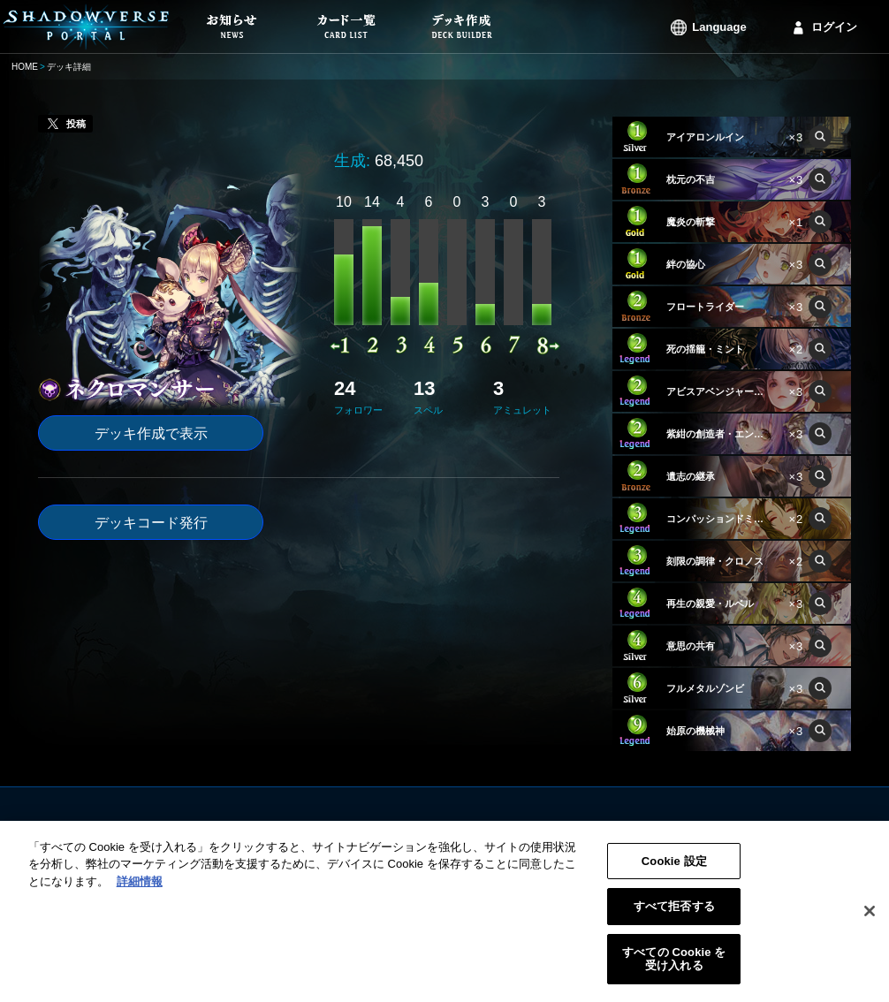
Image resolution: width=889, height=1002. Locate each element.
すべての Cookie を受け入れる (674, 969)
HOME (24, 67)
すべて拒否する (674, 916)
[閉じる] (869, 921)
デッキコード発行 (151, 522)
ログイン (834, 27)
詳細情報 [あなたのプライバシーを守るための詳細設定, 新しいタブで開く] (140, 891)
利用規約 (556, 829)
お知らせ (342, 829)
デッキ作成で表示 (151, 433)
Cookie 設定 (674, 870)
